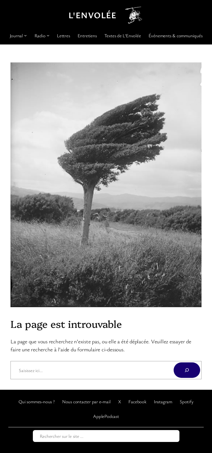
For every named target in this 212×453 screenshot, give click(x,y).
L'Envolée (92, 15)
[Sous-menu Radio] (48, 35)
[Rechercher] (187, 370)
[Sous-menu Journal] (25, 35)
